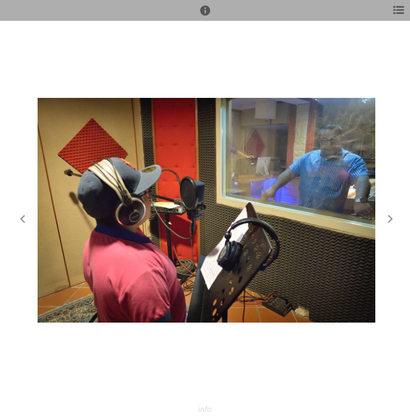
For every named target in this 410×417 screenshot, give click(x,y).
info (205, 409)
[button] (205, 15)
